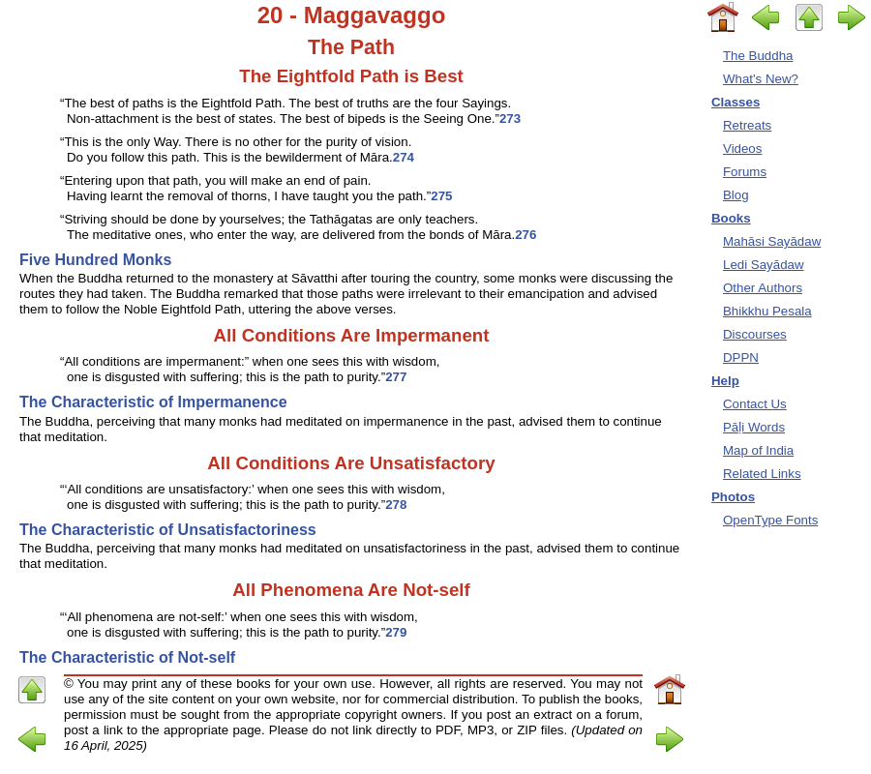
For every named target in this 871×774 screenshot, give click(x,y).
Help (725, 380)
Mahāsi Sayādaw (772, 241)
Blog (736, 195)
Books (731, 218)
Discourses (755, 334)
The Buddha (758, 55)
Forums (744, 171)
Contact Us (755, 404)
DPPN (741, 357)
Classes (735, 102)
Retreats (747, 125)
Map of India (758, 450)
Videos (742, 148)
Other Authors (762, 288)
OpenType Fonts (770, 520)
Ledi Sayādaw (763, 264)
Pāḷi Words (754, 427)
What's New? (760, 79)
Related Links (762, 473)
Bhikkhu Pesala (767, 311)
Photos (733, 497)
